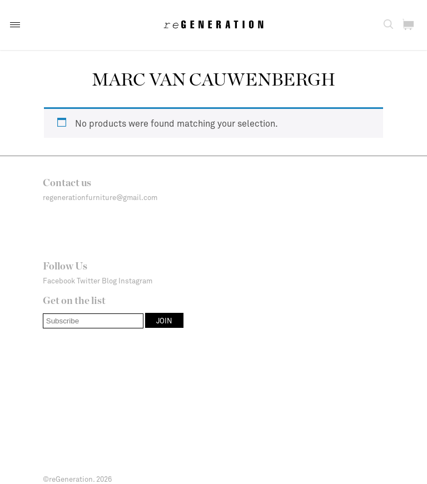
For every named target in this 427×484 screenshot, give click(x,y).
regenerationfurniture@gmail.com (100, 197)
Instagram (135, 280)
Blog (109, 280)
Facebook (59, 280)
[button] (15, 25)
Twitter (88, 280)
